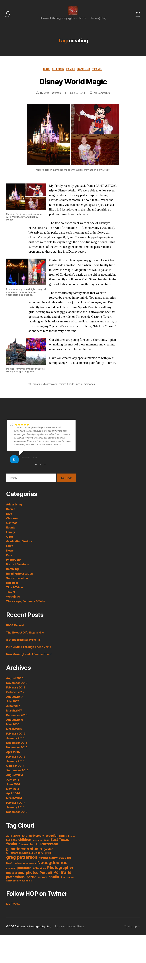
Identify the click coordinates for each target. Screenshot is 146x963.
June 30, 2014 (77, 97)
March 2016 (14, 734)
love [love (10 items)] (9, 868)
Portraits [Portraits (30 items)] (62, 877)
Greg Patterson (51, 97)
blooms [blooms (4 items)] (63, 841)
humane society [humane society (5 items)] (48, 863)
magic (79, 389)
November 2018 (16, 688)
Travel (100, 74)
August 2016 (14, 725)
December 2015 (16, 748)
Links (9, 551)
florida (70, 389)
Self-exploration (17, 583)
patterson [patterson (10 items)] (24, 873)
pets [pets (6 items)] (36, 873)
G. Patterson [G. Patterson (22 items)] (47, 849)
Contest (11, 528)
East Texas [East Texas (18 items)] (60, 844)
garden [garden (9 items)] (48, 854)
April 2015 (13, 757)
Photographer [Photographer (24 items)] (60, 872)
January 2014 (15, 812)
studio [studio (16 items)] (54, 882)
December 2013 (16, 817)
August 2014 (14, 780)
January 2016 (15, 743)
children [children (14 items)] (24, 845)
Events (10, 532)
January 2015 (15, 766)
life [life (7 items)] (69, 863)
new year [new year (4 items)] (11, 873)
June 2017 (13, 711)
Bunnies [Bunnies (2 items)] (71, 841)
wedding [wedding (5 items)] (27, 885)
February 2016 (15, 738)
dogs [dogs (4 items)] (46, 845)
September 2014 (17, 775)
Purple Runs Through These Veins (28, 652)
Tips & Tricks (15, 592)
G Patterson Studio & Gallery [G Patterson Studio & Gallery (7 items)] (24, 858)
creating (37, 389)
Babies (10, 514)
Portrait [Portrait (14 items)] (46, 878)
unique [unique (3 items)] (70, 882)
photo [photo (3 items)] (43, 873)
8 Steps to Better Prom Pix (23, 645)
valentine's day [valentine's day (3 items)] (13, 886)
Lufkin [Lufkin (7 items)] (18, 868)
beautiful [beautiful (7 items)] (51, 840)
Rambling (85, 74)
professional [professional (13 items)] (15, 882)
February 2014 (15, 807)
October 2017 (15, 697)
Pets (9, 560)
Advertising (14, 509)
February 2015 (15, 761)
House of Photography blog (35, 931)
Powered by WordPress (71, 931)
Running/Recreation (19, 578)
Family (71, 74)
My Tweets (13, 908)
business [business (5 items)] (11, 845)
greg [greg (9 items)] (48, 858)
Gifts (9, 542)
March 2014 (14, 803)
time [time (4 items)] (62, 882)
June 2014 (13, 789)
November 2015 (16, 752)
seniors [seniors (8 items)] (42, 882)
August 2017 (14, 702)
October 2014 (15, 771)
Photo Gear (13, 565)
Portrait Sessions (17, 569)
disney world (50, 389)
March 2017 (14, 715)
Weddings (13, 601)
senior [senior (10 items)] (31, 882)
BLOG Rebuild (15, 630)
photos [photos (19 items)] (32, 877)
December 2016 (16, 720)
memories (89, 389)
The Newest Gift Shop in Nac (25, 637)
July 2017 (12, 706)
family (62, 389)
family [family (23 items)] (11, 849)
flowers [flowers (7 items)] (23, 849)
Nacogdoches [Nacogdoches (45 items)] (52, 867)
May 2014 (12, 794)
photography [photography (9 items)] (15, 878)
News (10, 555)
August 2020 (14, 683)
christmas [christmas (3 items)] (37, 845)
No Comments (102, 97)
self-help (12, 588)
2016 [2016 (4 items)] (24, 841)
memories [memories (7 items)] (29, 868)
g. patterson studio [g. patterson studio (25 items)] (24, 854)
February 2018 (15, 692)
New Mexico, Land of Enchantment (29, 659)
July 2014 (12, 784)
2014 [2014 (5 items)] (9, 841)
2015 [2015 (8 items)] (16, 840)
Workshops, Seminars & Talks (25, 606)
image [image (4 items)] (62, 863)
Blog (44, 74)
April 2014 (13, 798)
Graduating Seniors (19, 546)
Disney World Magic (73, 86)
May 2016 (12, 729)
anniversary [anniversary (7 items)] (36, 840)
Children (57, 74)
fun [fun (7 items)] (32, 849)
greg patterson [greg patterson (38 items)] (21, 862)
